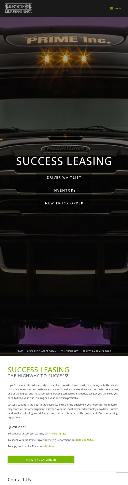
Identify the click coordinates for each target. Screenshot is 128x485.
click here (49, 446)
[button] (116, 8)
